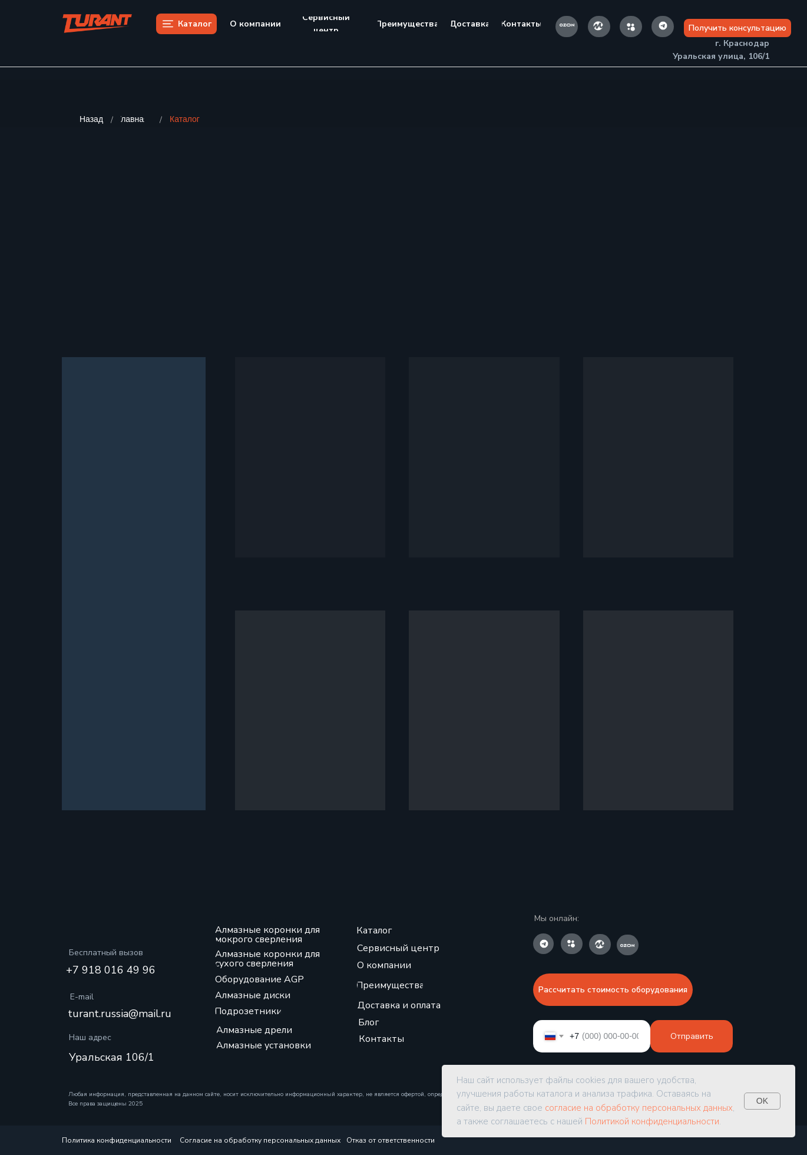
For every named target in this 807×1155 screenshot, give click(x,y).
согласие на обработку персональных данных (639, 1108)
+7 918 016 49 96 (111, 970)
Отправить (691, 1036)
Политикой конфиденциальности (652, 1121)
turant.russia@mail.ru (119, 1013)
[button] (737, 28)
